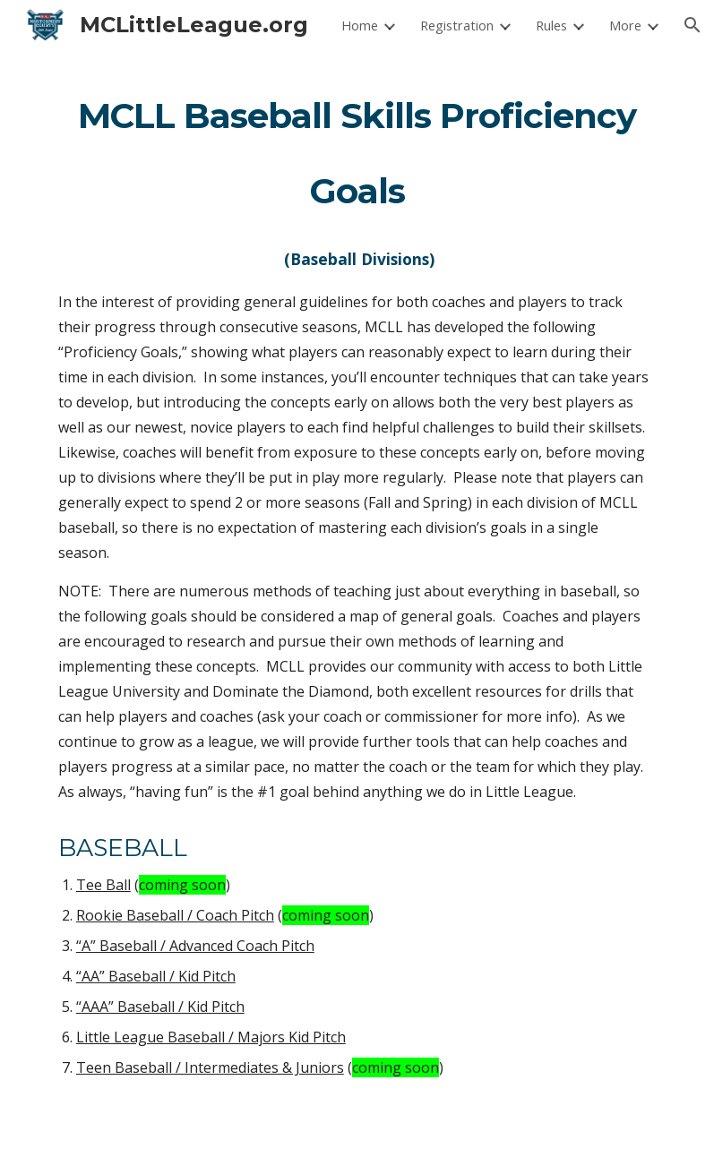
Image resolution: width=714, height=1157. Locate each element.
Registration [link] (457, 25)
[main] (357, 604)
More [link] (625, 25)
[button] (692, 25)
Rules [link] (551, 25)
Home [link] (359, 25)
